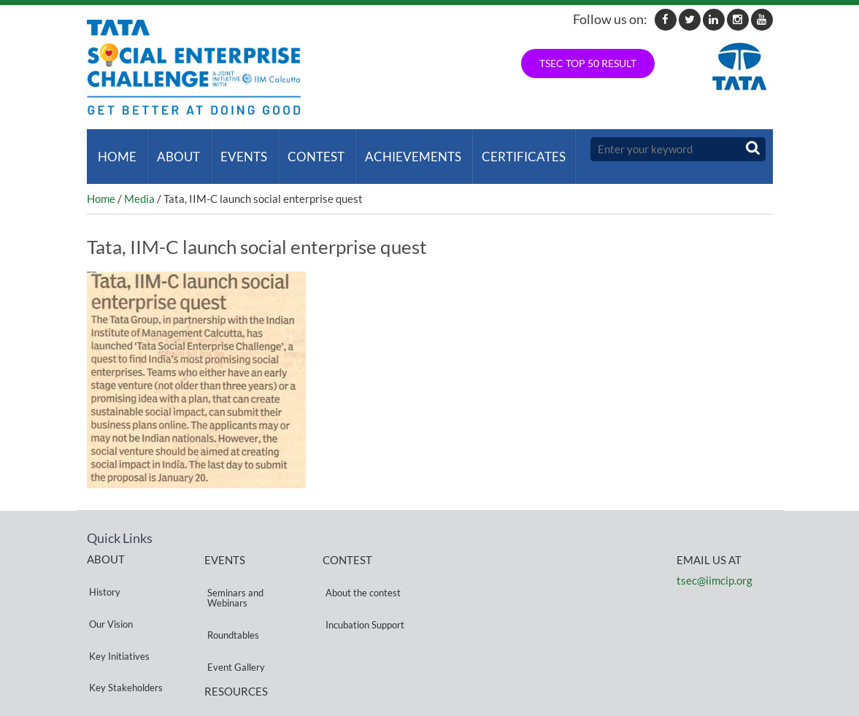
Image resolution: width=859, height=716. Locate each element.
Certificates (507, 149)
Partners (105, 640)
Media (139, 183)
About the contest (360, 571)
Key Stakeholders (124, 622)
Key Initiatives (117, 605)
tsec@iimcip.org (714, 566)
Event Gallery (233, 616)
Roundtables (230, 598)
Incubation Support (362, 588)
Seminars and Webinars (232, 576)
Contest (305, 149)
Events (235, 149)
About (173, 149)
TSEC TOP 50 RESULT (587, 63)
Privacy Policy (233, 659)
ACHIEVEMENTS (399, 149)
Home (115, 149)
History (102, 570)
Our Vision (109, 587)
